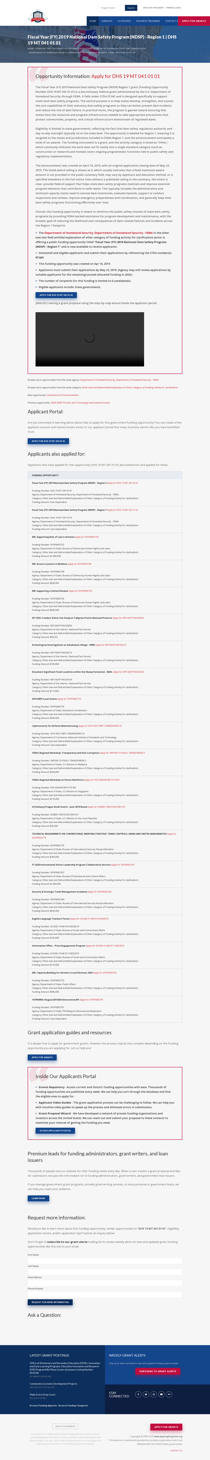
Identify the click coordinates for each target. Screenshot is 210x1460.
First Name (33, 1252)
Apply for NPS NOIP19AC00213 (111, 644)
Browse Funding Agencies (43, 1403)
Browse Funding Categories (73, 1403)
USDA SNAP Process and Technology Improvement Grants (80, 403)
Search (131, 8)
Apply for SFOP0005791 (91, 997)
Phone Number (35, 1286)
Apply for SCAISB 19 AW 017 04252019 (105, 943)
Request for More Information (50, 1300)
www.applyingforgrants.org (168, 1434)
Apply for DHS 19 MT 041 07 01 (123, 510)
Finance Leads (173, 8)
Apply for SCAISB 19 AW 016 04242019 (89, 916)
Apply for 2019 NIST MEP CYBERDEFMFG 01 (100, 725)
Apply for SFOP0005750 (80, 590)
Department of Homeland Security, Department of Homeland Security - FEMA (71, 53)
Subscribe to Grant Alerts (157, 1369)
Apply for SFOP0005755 (87, 537)
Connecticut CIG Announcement (62, 395)
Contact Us (172, 21)
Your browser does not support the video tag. (90, 340)
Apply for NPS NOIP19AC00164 (128, 671)
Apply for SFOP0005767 (123, 863)
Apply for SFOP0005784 (99, 890)
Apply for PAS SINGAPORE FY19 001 (102, 778)
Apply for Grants (194, 21)
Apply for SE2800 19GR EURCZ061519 (107, 805)
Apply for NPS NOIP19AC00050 (128, 617)
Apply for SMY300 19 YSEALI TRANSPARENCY (123, 752)
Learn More (38, 1196)
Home (92, 21)
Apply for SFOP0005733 (105, 970)
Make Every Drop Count (42, 1392)
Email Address (35, 1275)
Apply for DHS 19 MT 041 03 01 (123, 483)
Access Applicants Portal (55, 1128)
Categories (124, 21)
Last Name (33, 1264)
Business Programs (148, 21)
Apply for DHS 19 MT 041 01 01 (125, 77)
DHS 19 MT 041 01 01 (125, 53)
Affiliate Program (153, 8)
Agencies (106, 21)
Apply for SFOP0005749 (79, 564)
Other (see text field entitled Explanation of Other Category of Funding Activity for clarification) (90, 49)
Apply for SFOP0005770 (69, 698)
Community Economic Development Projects (53, 1381)
